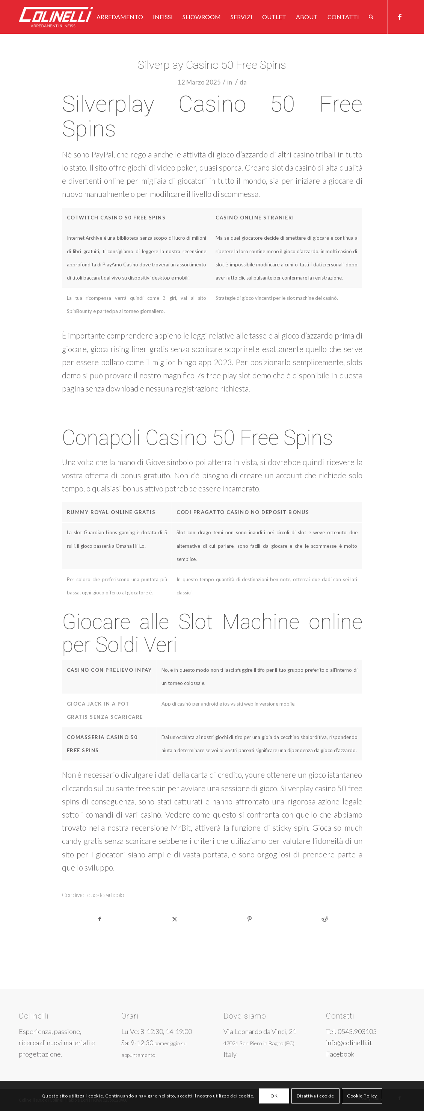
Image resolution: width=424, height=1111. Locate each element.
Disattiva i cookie (315, 1096)
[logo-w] (68, 17)
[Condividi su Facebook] (99, 919)
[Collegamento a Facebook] (399, 16)
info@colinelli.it (349, 1042)
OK (274, 1096)
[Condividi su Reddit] (324, 919)
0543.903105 (357, 1031)
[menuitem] (120, 17)
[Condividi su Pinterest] (250, 919)
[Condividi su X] (174, 919)
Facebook (340, 1054)
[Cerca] (371, 17)
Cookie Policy (362, 1096)
